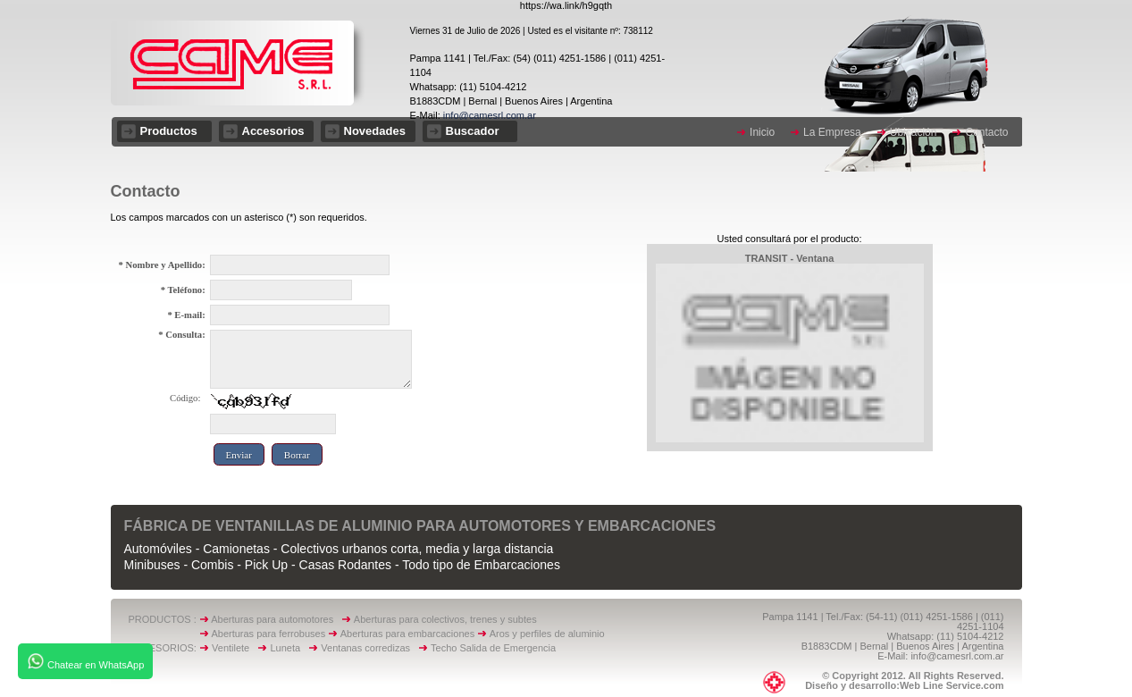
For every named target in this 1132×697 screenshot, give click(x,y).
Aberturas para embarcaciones (407, 633)
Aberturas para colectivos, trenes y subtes (445, 619)
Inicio (762, 132)
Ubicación (913, 132)
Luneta (289, 647)
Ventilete (234, 647)
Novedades (375, 131)
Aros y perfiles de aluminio (550, 633)
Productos (168, 131)
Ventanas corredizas (369, 647)
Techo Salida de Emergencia (493, 647)
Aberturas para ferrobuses (269, 633)
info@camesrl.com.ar (488, 115)
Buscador (472, 131)
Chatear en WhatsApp (85, 661)
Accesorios (273, 131)
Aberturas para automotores (272, 619)
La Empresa (832, 132)
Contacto (986, 132)
